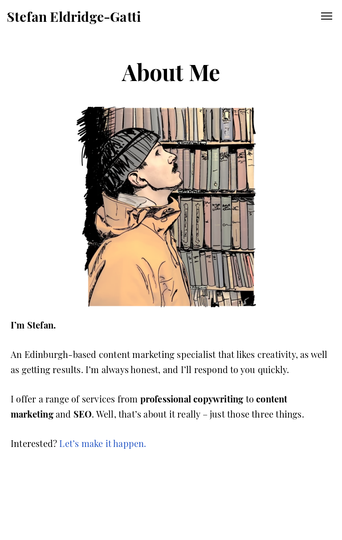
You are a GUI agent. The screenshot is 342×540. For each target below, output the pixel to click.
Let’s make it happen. (102, 443)
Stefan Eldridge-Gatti (74, 16)
